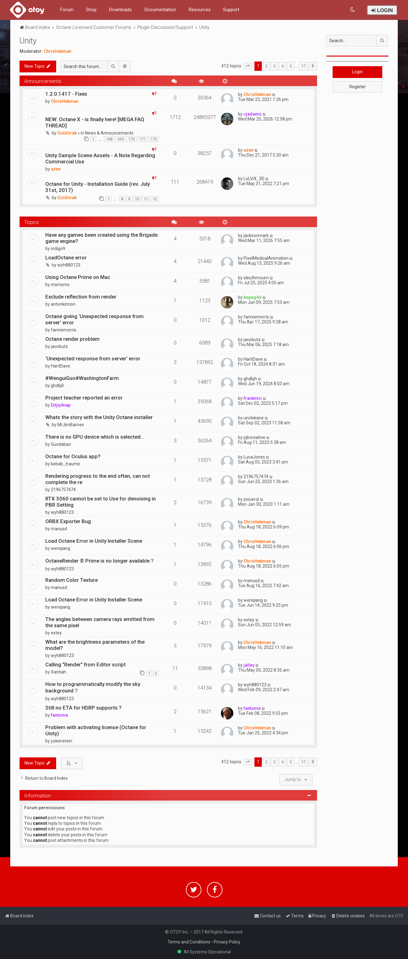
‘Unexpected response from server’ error (92, 358)
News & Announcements (109, 132)
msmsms (60, 284)
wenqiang (60, 548)
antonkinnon (63, 304)
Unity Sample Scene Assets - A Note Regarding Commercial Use (100, 158)
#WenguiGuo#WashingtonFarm (82, 378)
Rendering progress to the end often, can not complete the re (97, 479)
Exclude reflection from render (80, 297)
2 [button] (266, 66)
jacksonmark (256, 235)
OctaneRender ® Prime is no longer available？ (100, 561)
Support (231, 9)
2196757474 (63, 489)
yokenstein (61, 740)
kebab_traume (65, 463)
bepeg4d (253, 297)
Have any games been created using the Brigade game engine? (101, 238)
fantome (59, 715)
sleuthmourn (256, 277)
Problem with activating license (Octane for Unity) (95, 730)
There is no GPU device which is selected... (94, 437)
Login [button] (357, 71)
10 (137, 199)
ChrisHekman (57, 51)
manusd (59, 528)
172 (153, 139)
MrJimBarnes (70, 424)
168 (109, 139)
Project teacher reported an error (84, 398)
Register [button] (357, 86)
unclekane (254, 417)
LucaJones (254, 456)
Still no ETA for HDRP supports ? (83, 708)
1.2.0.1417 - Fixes (66, 94)
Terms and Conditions (189, 941)
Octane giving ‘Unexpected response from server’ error (94, 319)
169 (120, 139)
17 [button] (303, 66)
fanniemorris (63, 329)
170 (131, 139)
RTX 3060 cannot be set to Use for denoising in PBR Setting (100, 501)
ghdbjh (57, 385)
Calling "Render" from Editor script (85, 664)
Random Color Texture (71, 580)
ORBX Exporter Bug (68, 521)
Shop (91, 9)
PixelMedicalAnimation (266, 258)
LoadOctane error (66, 257)
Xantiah (58, 671)
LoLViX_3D (254, 178)
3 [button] (274, 66)
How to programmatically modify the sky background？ (92, 687)
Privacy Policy (227, 941)
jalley (249, 665)
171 (142, 139)
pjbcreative (254, 437)
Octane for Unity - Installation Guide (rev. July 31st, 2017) (97, 187)
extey (56, 632)
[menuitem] (353, 9)
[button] (248, 66)
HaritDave (60, 365)
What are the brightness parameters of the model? (95, 645)
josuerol (251, 499)
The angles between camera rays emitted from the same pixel (100, 622)
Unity (28, 40)
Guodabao (61, 444)
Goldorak (67, 132)
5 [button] (290, 66)
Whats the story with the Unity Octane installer (99, 417)
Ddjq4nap (60, 405)
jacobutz (59, 346)
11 (146, 199)
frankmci (253, 398)
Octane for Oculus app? (73, 456)
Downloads (120, 9)
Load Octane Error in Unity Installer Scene (93, 541)
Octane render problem (72, 339)
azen (56, 169)
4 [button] (282, 66)
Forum (67, 9)
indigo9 (58, 248)
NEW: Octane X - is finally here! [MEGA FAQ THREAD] (94, 122)
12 (155, 199)
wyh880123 (68, 265)
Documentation (160, 9)
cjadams (253, 114)
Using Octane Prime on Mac (77, 277)
